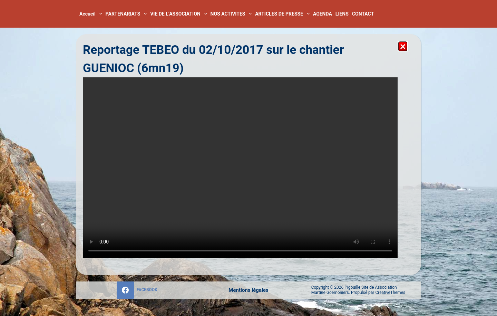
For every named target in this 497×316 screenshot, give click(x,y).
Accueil (91, 14)
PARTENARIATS (127, 14)
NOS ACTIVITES (232, 14)
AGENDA (322, 14)
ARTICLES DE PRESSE (283, 14)
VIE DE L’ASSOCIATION (179, 14)
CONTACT (363, 14)
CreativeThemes (390, 292)
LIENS (342, 14)
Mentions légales (248, 290)
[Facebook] (137, 290)
